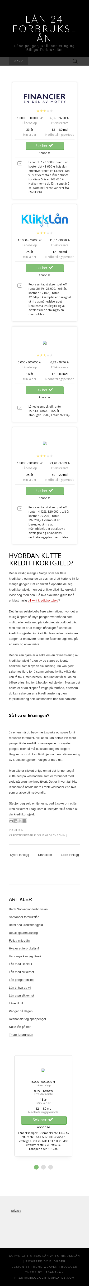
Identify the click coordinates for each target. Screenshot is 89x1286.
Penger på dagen (21, 1011)
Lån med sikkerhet (21, 972)
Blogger (57, 1261)
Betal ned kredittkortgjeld (26, 925)
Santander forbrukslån (24, 917)
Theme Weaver (44, 1266)
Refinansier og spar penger (27, 1019)
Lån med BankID (20, 964)
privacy (16, 1210)
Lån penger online (21, 980)
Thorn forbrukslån (21, 1034)
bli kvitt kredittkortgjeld (43, 600)
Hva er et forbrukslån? (24, 948)
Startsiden (45, 855)
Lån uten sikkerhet (21, 995)
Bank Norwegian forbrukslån (28, 909)
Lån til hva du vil (20, 987)
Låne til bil (16, 1003)
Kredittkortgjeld (22, 835)
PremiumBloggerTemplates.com (44, 1277)
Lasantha (52, 1272)
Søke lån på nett (20, 1027)
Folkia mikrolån (19, 940)
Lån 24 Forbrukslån (44, 28)
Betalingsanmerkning (23, 932)
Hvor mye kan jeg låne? (25, 956)
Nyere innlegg (19, 855)
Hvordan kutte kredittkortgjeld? (41, 559)
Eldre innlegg (70, 855)
